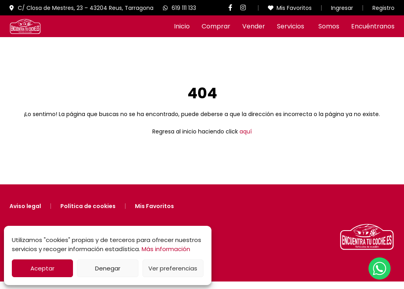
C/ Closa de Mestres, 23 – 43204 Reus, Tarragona (81, 8)
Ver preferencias (172, 268)
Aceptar (42, 268)
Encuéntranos (373, 29)
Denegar (107, 268)
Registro (383, 8)
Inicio (182, 29)
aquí (245, 139)
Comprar (216, 29)
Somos (328, 29)
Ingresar (342, 8)
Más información (166, 249)
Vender (253, 29)
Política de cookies (88, 214)
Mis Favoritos (290, 8)
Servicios (292, 29)
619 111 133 (179, 8)
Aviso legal (25, 214)
